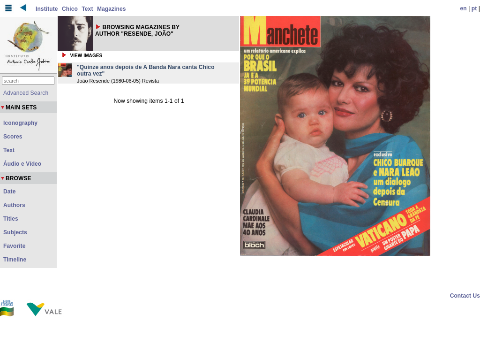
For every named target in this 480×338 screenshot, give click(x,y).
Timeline (14, 259)
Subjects (15, 232)
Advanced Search (25, 93)
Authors (14, 205)
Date (9, 191)
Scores (12, 136)
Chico (70, 9)
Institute (47, 9)
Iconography (20, 123)
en (463, 8)
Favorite (14, 246)
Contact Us (465, 295)
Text (87, 9)
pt (474, 8)
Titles (10, 218)
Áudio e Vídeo (22, 164)
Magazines (111, 9)
